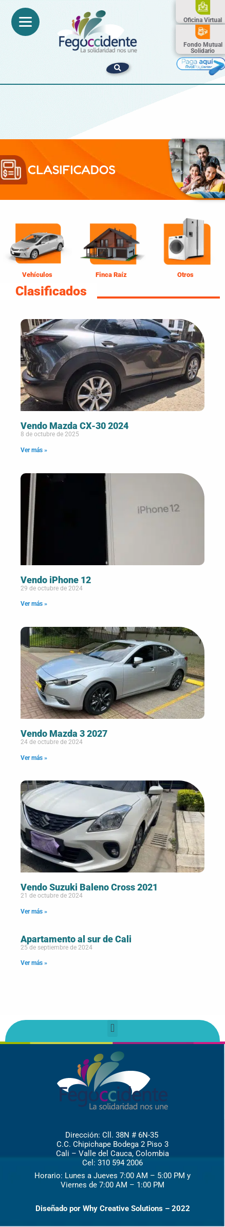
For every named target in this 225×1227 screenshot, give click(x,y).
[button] (117, 68)
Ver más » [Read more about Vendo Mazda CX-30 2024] (34, 450)
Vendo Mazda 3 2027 (64, 733)
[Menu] (25, 22)
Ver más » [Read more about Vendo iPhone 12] (34, 603)
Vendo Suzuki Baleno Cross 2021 (89, 887)
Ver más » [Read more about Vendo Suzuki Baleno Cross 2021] (34, 911)
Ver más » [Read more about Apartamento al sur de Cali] (34, 962)
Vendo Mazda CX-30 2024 (74, 425)
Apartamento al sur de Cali (76, 939)
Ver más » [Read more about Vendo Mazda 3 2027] (34, 757)
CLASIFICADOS (72, 169)
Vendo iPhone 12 (56, 579)
